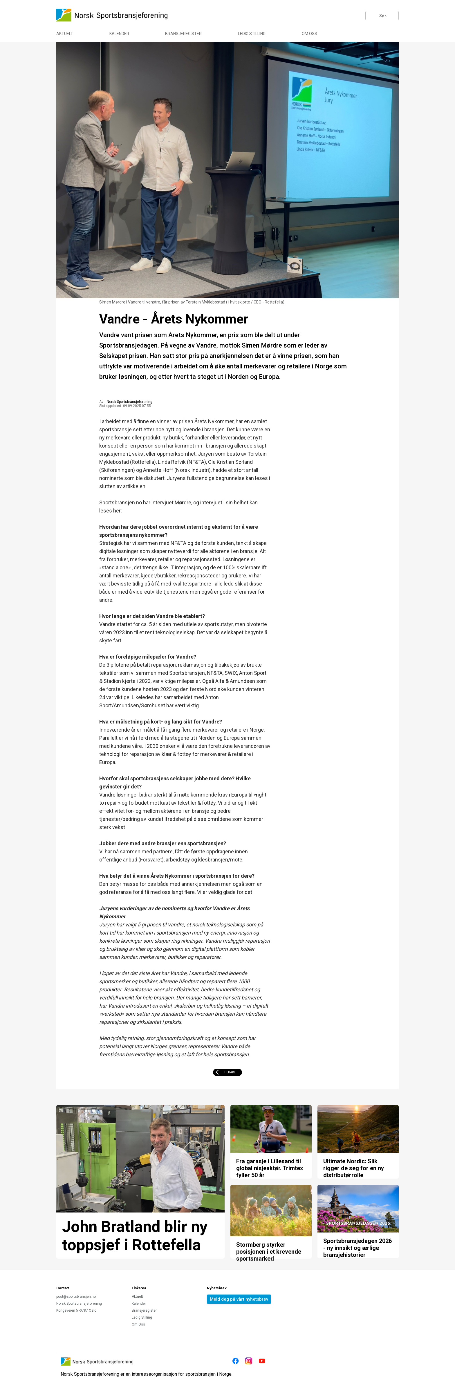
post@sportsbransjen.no (76, 1297)
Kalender (119, 33)
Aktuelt (64, 33)
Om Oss (309, 33)
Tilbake (230, 1072)
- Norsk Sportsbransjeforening (128, 402)
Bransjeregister (183, 33)
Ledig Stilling (252, 33)
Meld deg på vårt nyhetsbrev (239, 1299)
